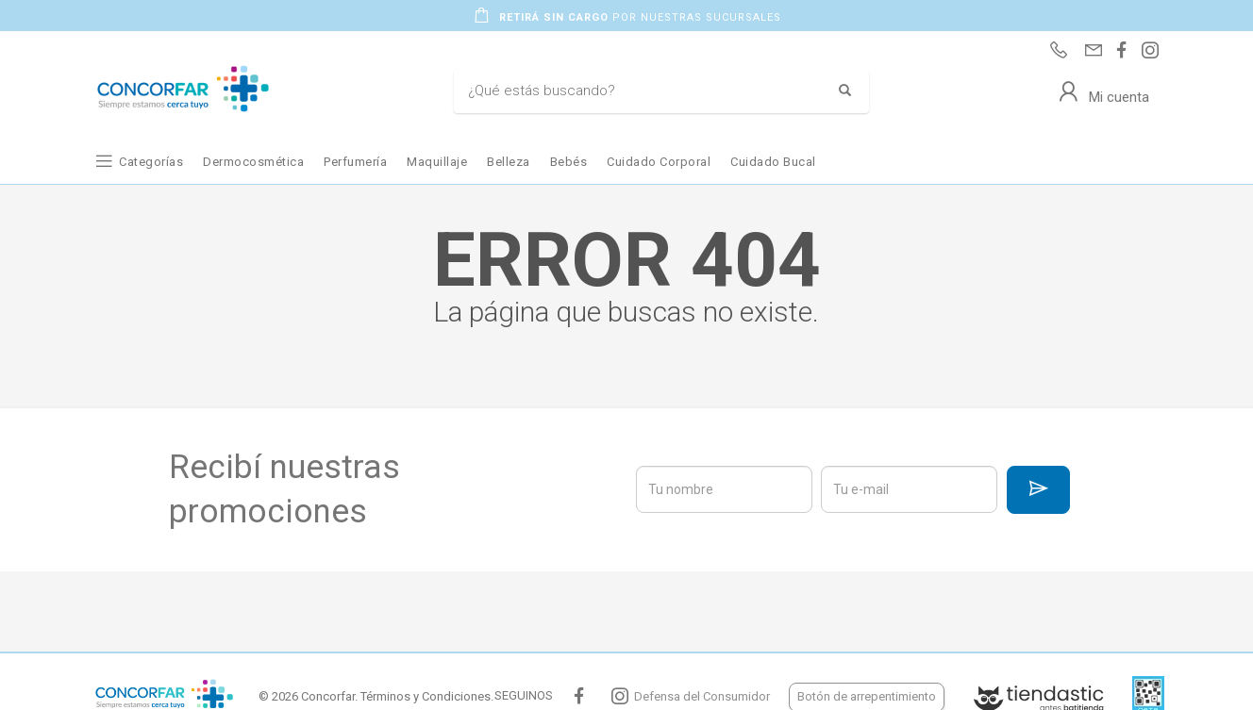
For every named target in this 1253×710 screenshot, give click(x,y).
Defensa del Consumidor (702, 696)
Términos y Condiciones (425, 696)
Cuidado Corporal (658, 162)
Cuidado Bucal (773, 162)
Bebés (569, 162)
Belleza (508, 162)
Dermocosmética (253, 162)
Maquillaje (437, 162)
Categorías (151, 162)
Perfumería (355, 162)
